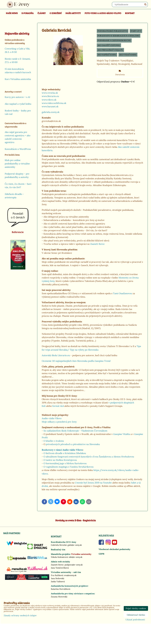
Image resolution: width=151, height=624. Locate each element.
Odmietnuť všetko (136, 615)
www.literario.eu (50, 96)
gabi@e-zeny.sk (75, 545)
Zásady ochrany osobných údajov (20, 615)
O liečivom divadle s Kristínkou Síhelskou (65, 453)
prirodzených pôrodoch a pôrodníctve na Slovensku (72, 444)
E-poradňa (28, 13)
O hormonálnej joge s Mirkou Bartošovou (65, 463)
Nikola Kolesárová (59, 557)
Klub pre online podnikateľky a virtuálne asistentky (17, 163)
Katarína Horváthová (60, 589)
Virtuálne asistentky (81, 554)
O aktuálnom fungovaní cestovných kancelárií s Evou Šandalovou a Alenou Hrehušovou (89, 456)
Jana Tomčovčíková (60, 567)
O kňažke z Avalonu (54, 440)
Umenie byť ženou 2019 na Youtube (93, 482)
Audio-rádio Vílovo (51, 418)
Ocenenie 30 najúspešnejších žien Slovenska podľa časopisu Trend (76, 361)
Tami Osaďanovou (122, 293)
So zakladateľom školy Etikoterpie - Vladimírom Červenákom (75, 430)
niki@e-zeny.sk (75, 557)
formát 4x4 (58, 406)
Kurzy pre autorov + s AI (17, 97)
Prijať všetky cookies (136, 608)
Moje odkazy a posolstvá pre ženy (59, 421)
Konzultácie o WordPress (18, 149)
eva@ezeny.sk (70, 575)
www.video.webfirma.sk (54, 103)
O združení (56, 13)
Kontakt (129, 13)
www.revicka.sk (50, 92)
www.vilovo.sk (49, 99)
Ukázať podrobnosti (135, 620)
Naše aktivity (73, 13)
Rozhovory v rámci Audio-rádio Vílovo (62, 449)
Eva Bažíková (57, 575)
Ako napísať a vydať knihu (18, 103)
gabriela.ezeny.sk (51, 112)
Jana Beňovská (57, 578)
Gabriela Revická (59, 545)
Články (41, 13)
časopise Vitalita (121, 434)
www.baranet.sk (50, 106)
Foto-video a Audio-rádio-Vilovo (103, 13)
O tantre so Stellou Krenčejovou (60, 460)
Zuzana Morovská (59, 596)
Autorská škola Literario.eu (56, 355)
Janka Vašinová (58, 581)
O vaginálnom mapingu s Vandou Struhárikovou (68, 466)
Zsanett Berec (97, 244)
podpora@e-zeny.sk (74, 564)
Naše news (12, 13)
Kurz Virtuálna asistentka (18, 79)
